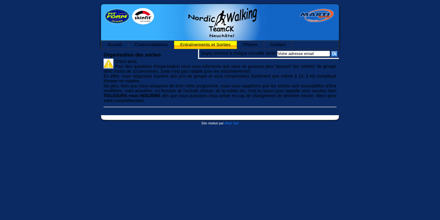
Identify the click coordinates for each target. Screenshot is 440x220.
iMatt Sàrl (232, 123)
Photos (250, 44)
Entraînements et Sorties (205, 44)
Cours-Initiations (150, 44)
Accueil (114, 44)
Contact (278, 44)
